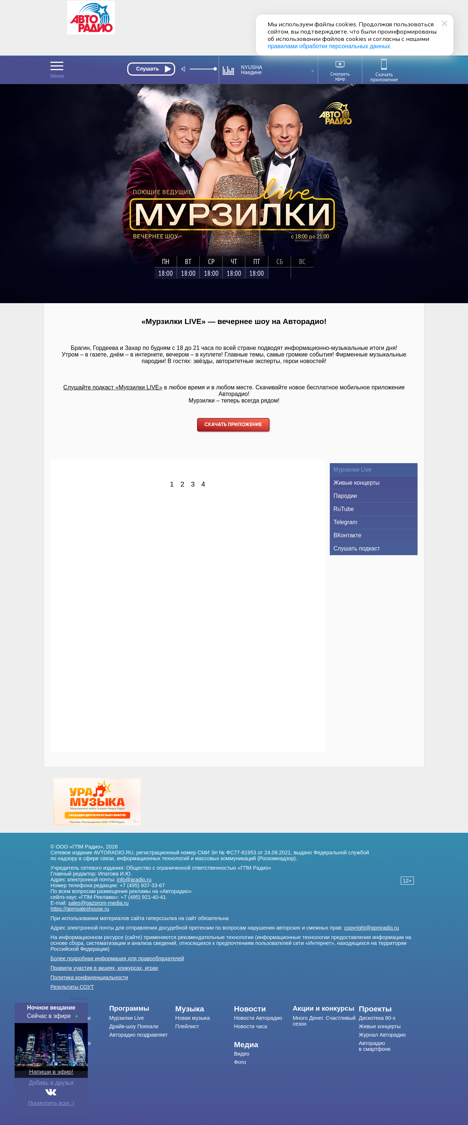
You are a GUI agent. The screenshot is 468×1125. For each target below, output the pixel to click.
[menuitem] (142, 1008)
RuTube (343, 509)
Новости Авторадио (258, 1018)
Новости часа (250, 1026)
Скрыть (79, 998)
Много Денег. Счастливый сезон (324, 1021)
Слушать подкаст (356, 548)
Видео (241, 1054)
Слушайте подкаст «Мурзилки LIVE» (112, 387)
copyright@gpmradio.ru (371, 928)
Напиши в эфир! (51, 1072)
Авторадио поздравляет (138, 1035)
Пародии (345, 496)
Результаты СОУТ (72, 987)
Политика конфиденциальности (89, 977)
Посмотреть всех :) (51, 1103)
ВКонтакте (347, 535)
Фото (240, 1062)
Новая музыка (192, 1018)
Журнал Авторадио (382, 1035)
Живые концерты (356, 483)
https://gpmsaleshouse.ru (79, 909)
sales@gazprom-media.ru (98, 903)
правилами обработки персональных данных (329, 46)
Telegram (345, 522)
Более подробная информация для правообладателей (117, 958)
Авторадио (374, 1046)
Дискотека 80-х (377, 1018)
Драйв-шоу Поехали (133, 1026)
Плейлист (187, 1026)
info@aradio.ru (134, 879)
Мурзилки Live (352, 469)
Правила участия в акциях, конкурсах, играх (104, 968)
